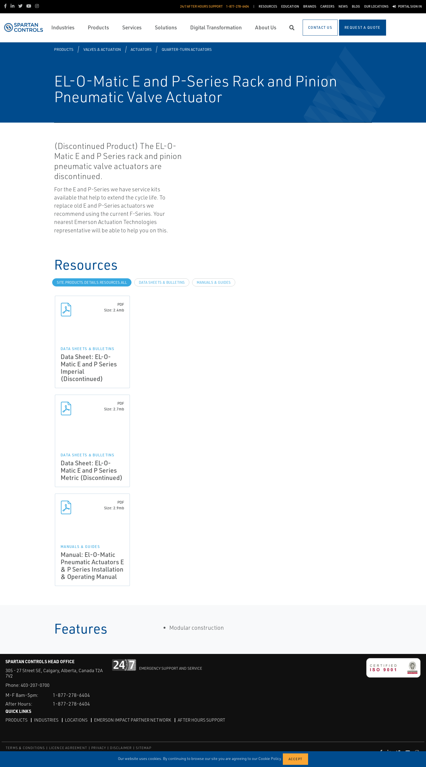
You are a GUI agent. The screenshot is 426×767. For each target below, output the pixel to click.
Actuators (141, 49)
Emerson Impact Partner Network (132, 720)
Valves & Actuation (102, 49)
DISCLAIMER (121, 748)
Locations (76, 720)
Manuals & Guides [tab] (214, 282)
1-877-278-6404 (71, 695)
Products (63, 49)
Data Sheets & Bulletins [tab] (162, 282)
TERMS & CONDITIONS (25, 748)
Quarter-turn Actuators (187, 49)
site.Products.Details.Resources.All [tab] (92, 282)
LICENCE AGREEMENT (68, 748)
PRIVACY (98, 748)
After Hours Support (201, 720)
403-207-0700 (35, 685)
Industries (46, 720)
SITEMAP (143, 748)
